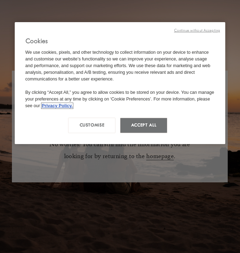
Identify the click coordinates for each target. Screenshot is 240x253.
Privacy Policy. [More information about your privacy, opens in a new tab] (57, 105)
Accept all (143, 125)
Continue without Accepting (197, 30)
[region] (120, 83)
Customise (92, 125)
